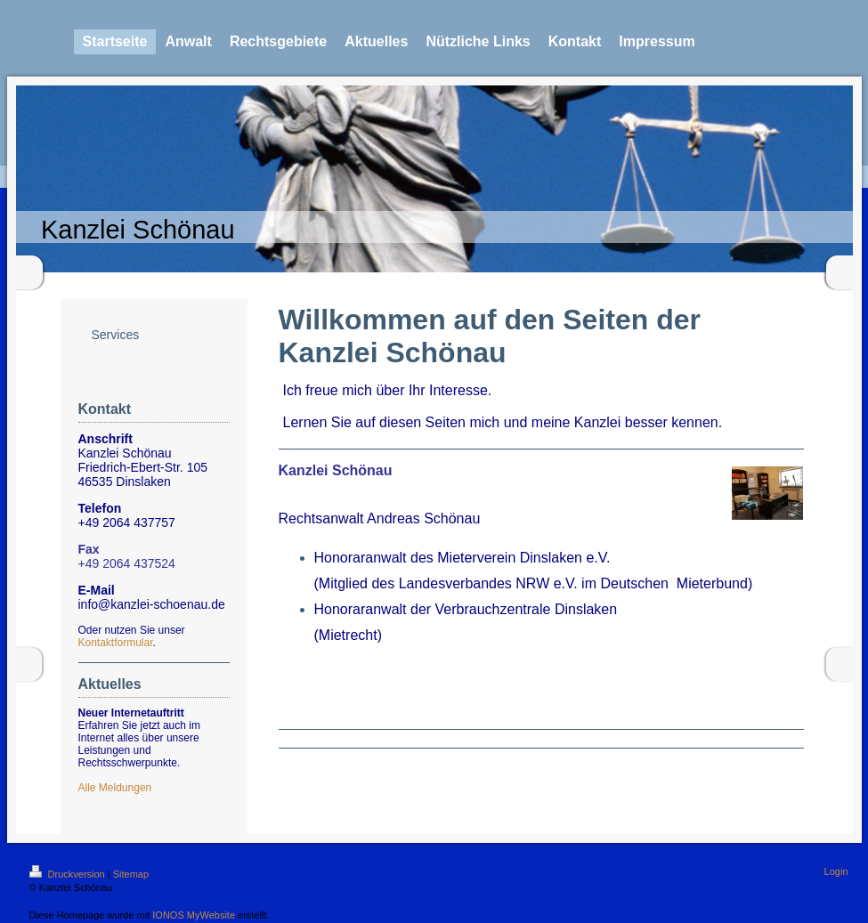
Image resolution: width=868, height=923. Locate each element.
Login (836, 871)
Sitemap (131, 874)
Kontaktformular (115, 642)
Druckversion (68, 874)
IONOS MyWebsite (193, 915)
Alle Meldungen (115, 787)
